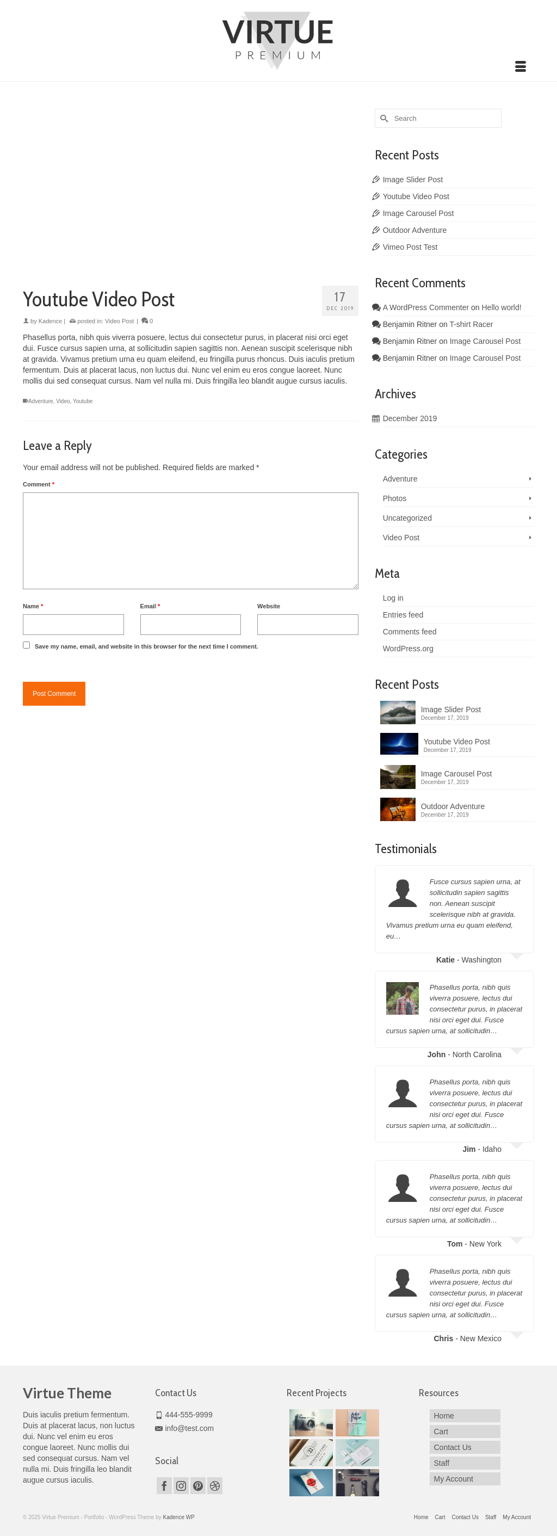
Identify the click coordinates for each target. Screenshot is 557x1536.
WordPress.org (408, 648)
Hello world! (501, 307)
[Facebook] (164, 1485)
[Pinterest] (198, 1485)
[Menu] (520, 67)
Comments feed (410, 631)
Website (268, 606)
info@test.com (184, 1428)
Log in (393, 598)
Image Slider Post (413, 179)
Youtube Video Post (416, 196)
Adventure (40, 401)
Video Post (119, 321)
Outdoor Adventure (415, 230)
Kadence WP (178, 1517)
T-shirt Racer (471, 324)
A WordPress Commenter (426, 307)
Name (33, 606)
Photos (395, 498)
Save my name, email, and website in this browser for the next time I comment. (146, 646)
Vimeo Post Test (410, 247)
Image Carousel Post (418, 213)
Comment (38, 484)
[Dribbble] (214, 1485)
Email (150, 606)
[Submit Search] (383, 118)
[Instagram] (181, 1485)
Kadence (50, 321)
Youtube (82, 401)
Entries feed (403, 614)
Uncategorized (407, 518)
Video (63, 401)
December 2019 (410, 418)
